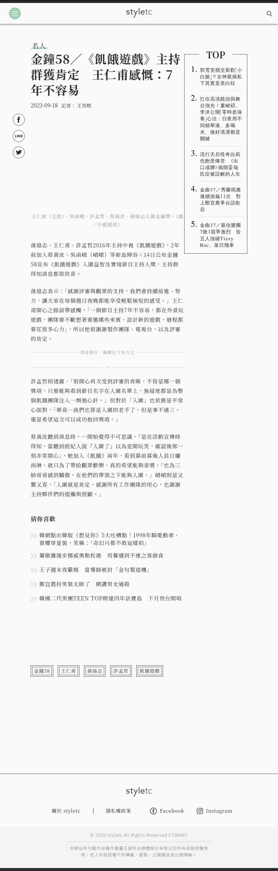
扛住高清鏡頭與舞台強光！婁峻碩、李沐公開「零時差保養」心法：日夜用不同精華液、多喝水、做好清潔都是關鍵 (221, 118)
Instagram (214, 811)
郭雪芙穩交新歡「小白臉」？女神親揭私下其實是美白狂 (221, 76)
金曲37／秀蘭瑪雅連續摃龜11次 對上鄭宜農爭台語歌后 (220, 199)
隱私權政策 (118, 810)
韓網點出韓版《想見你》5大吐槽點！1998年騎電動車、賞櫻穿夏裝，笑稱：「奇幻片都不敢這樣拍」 (109, 539)
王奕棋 (84, 105)
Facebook (167, 811)
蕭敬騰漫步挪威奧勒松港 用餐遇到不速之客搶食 (101, 555)
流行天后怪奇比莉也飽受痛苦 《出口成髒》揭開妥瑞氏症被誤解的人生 (220, 163)
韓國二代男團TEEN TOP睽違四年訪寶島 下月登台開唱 (110, 598)
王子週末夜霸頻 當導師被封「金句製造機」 (95, 569)
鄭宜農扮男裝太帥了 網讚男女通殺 (84, 584)
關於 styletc (66, 810)
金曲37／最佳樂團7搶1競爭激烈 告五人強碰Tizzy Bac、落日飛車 (220, 234)
